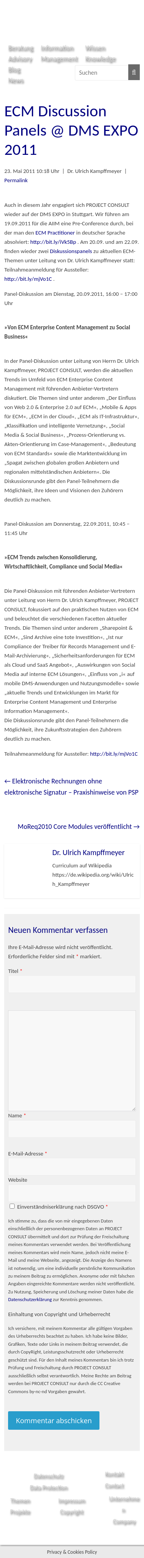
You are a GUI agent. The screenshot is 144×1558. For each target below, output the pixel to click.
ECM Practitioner (55, 232)
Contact (114, 1485)
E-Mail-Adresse (27, 1153)
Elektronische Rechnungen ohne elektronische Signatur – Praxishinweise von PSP (71, 787)
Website (17, 1179)
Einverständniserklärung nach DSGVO (62, 1206)
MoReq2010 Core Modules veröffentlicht (79, 826)
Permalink (16, 180)
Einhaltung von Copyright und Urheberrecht (59, 1314)
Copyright (71, 1511)
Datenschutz (48, 1475)
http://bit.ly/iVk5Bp (53, 241)
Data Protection (49, 1487)
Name (17, 1115)
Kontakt (114, 1474)
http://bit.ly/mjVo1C (28, 278)
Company (124, 1521)
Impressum (71, 1500)
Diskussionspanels (71, 251)
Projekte (20, 1511)
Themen (20, 1500)
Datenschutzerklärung (30, 1299)
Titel (15, 971)
